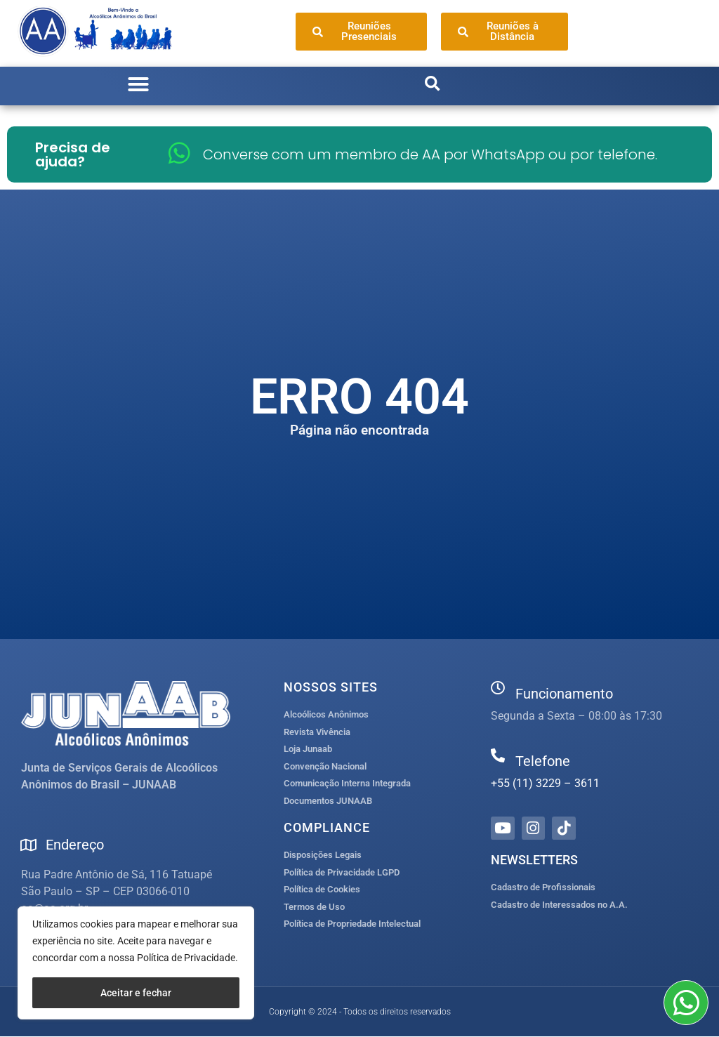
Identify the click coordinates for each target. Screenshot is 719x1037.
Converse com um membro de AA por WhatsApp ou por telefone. (430, 154)
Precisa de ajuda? (72, 154)
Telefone (542, 761)
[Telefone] (498, 755)
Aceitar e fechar (135, 992)
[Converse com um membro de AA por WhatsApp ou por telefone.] (179, 152)
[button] (138, 84)
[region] (136, 962)
